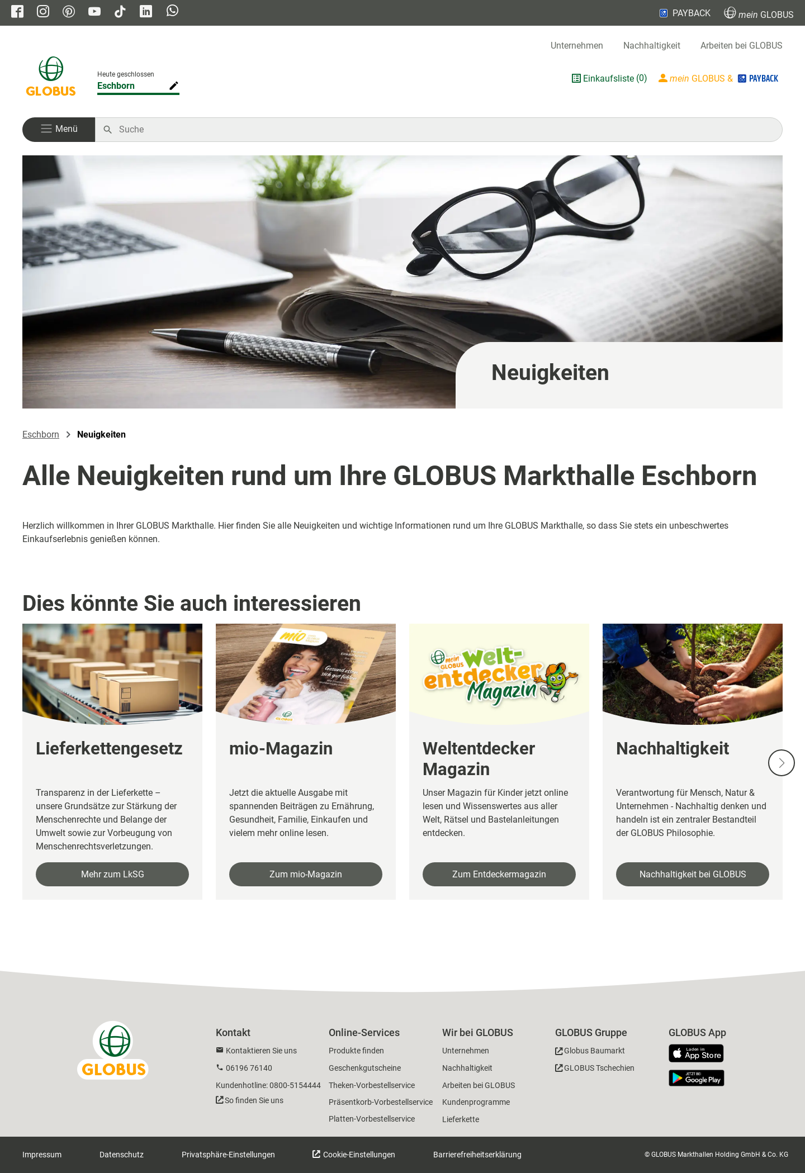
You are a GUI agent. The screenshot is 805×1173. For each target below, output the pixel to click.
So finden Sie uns (254, 1100)
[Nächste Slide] (781, 762)
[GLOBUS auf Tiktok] (120, 13)
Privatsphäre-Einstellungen (228, 1154)
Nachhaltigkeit (651, 45)
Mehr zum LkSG (112, 874)
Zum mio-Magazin (305, 874)
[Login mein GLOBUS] (719, 78)
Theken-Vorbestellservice (372, 1085)
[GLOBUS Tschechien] (594, 1070)
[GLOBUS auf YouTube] (94, 13)
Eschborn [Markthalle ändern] (116, 85)
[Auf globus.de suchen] (444, 129)
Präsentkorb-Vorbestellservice (381, 1102)
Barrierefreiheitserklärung (477, 1154)
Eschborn (40, 434)
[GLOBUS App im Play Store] (696, 1078)
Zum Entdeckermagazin (499, 874)
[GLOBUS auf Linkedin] (146, 13)
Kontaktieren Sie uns (261, 1050)
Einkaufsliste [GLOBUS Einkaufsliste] (608, 78)
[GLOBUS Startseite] (50, 78)
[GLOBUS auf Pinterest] (69, 13)
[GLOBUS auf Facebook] (17, 13)
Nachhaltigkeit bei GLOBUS (693, 874)
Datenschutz (122, 1154)
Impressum (41, 1154)
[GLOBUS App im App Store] (700, 1054)
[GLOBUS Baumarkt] (590, 1052)
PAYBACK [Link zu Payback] (684, 13)
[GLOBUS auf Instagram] (43, 13)
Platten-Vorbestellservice (372, 1118)
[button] (59, 130)
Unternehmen (577, 45)
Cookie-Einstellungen (358, 1154)
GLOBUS (759, 13)
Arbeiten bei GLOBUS (741, 45)
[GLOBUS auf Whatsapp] (172, 13)
